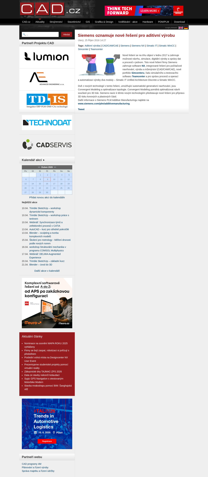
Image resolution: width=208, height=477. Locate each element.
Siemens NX (138, 45)
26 (69, 188)
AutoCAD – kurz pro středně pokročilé (49, 229)
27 (26, 192)
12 (69, 179)
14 (33, 184)
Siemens (125, 45)
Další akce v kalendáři (47, 270)
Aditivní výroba (92, 45)
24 (54, 188)
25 (61, 188)
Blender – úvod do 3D (40, 264)
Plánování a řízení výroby (35, 467)
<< (39, 167)
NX (143, 65)
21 (33, 188)
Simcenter (83, 49)
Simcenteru (138, 73)
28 (33, 192)
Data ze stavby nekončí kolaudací (41, 375)
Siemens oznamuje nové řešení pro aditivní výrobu (126, 35)
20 (26, 188)
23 (47, 188)
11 (61, 179)
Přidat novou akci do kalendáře (47, 197)
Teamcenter (97, 49)
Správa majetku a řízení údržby (38, 471)
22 (40, 188)
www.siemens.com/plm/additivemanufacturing (104, 103)
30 (47, 192)
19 (69, 184)
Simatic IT (152, 45)
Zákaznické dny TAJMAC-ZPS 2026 (43, 371)
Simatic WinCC (167, 45)
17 (54, 184)
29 (40, 192)
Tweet (81, 109)
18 (61, 184)
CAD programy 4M (31, 464)
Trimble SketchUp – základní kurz (47, 261)
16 (47, 184)
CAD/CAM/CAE (110, 45)
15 (40, 184)
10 (54, 179)
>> (54, 167)
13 (26, 184)
